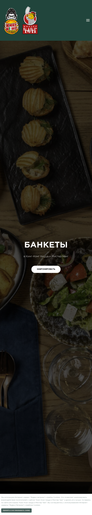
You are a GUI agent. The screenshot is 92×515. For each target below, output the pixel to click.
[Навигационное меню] (88, 20)
